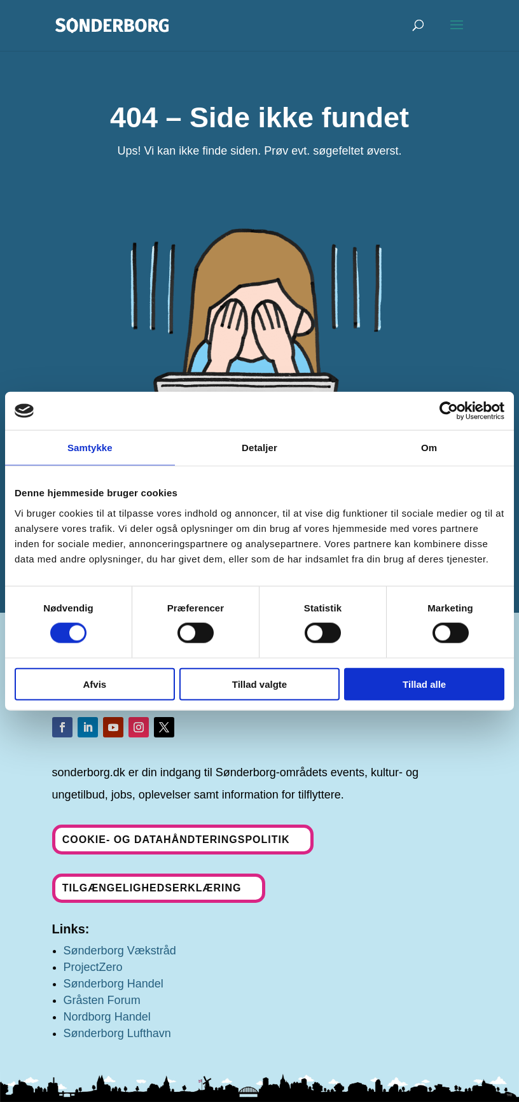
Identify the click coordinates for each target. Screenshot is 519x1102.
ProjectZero (93, 967)
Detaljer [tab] (259, 447)
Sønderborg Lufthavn (117, 1033)
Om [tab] (429, 447)
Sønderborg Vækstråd (120, 950)
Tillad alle (424, 683)
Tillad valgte (259, 683)
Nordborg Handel (107, 1016)
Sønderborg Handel (113, 983)
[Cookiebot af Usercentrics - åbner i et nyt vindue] (448, 411)
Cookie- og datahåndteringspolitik (176, 839)
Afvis (94, 683)
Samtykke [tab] (90, 447)
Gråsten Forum (102, 1000)
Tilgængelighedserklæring (152, 887)
